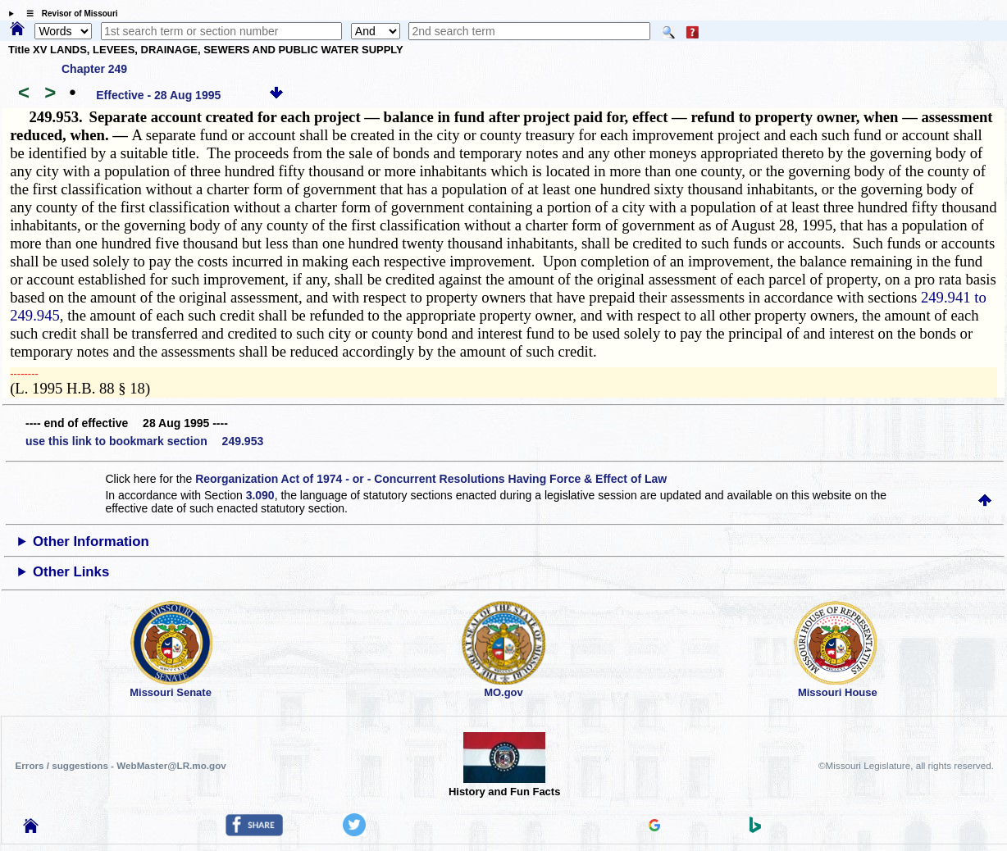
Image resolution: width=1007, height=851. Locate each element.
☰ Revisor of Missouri (68, 13)
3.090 (260, 495)
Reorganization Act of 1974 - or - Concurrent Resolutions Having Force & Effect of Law (431, 478)
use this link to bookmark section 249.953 (144, 441)
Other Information (91, 541)
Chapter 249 (94, 68)
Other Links (71, 572)
